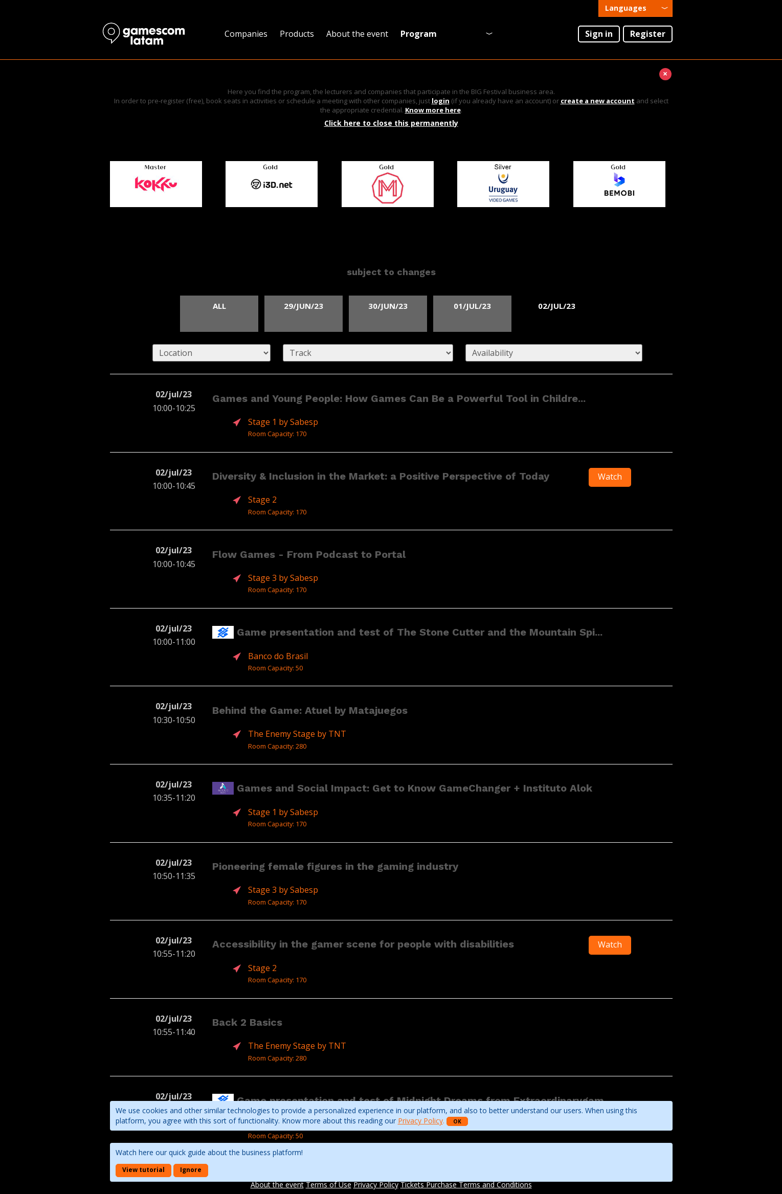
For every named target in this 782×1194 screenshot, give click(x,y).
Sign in (599, 33)
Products (297, 33)
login (441, 100)
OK (457, 1121)
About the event (357, 33)
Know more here (433, 110)
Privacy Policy (420, 1120)
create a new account (598, 100)
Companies (246, 33)
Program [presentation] (418, 33)
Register (647, 33)
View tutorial (143, 1169)
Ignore (191, 1169)
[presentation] (635, 8)
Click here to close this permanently (391, 123)
